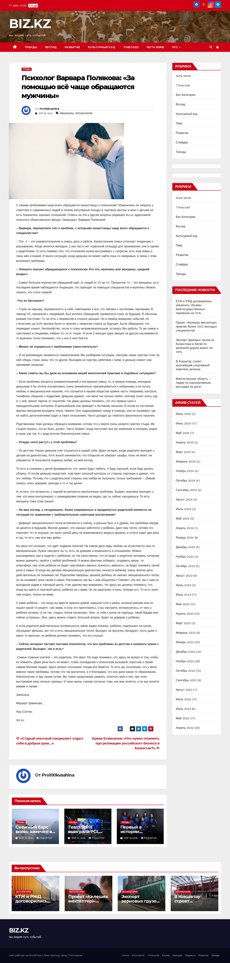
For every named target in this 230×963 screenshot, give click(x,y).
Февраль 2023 (186, 632)
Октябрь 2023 (185, 566)
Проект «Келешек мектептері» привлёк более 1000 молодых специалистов (196, 326)
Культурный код (101, 47)
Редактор (44, 838)
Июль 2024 (183, 509)
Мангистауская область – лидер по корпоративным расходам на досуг (193, 382)
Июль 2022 (183, 699)
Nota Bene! (138, 955)
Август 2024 (184, 499)
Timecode (131, 47)
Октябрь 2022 (185, 670)
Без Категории (186, 95)
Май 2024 (183, 518)
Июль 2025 (183, 414)
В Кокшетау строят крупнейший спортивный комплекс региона (193, 365)
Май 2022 (182, 718)
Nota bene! (155, 47)
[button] (211, 47)
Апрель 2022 (185, 728)
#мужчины (67, 113)
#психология (83, 113)
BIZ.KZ (30, 23)
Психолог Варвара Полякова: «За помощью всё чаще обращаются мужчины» (78, 87)
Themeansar (75, 955)
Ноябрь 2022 (185, 661)
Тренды (31, 47)
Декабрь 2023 (185, 547)
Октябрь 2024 (185, 480)
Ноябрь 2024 (185, 471)
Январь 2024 (185, 537)
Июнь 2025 (183, 423)
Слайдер (182, 142)
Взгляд (51, 47)
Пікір (179, 123)
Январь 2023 (185, 642)
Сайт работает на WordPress (25, 955)
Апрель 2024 (185, 528)
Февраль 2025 (186, 461)
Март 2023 (183, 623)
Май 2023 (182, 604)
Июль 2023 (183, 585)
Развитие (72, 47)
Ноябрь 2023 (185, 556)
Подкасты (190, 955)
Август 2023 (184, 575)
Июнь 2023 (183, 594)
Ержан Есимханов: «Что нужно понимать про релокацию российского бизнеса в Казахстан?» (126, 743)
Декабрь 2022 (185, 651)
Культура (177, 955)
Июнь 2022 (183, 708)
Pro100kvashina (49, 108)
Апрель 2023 (185, 613)
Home (125, 955)
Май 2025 (182, 433)
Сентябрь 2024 (186, 490)
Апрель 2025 (185, 442)
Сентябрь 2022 (186, 680)
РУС (175, 47)
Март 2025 (183, 452)
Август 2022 (184, 689)
